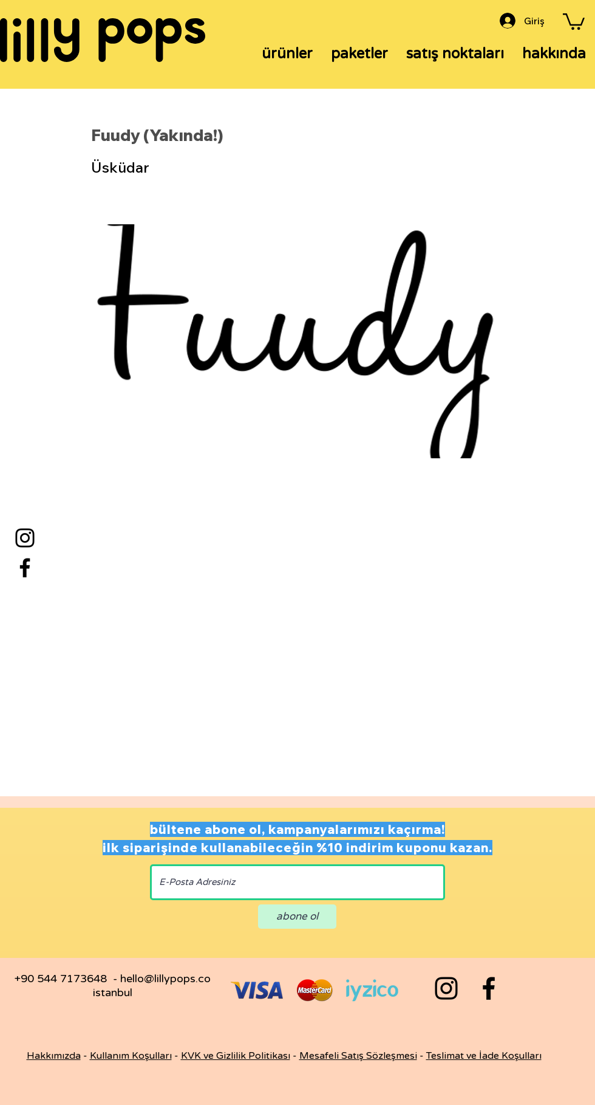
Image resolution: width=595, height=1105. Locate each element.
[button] (574, 21)
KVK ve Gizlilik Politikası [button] (235, 1056)
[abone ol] (297, 916)
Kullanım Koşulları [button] (131, 1056)
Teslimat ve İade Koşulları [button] (484, 1056)
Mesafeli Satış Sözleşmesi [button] (358, 1056)
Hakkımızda (54, 1056)
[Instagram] (25, 538)
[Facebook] (25, 567)
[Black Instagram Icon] (446, 988)
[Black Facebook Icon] (489, 988)
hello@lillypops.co (165, 978)
